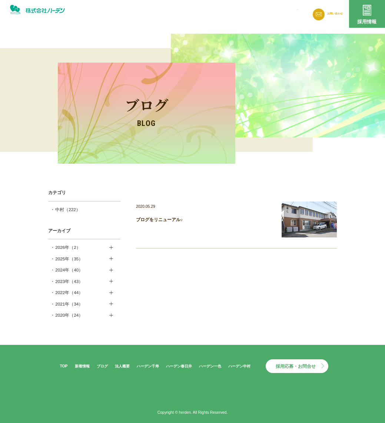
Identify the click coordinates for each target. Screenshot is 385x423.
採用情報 (366, 21)
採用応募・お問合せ (296, 366)
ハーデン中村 (239, 366)
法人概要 (257, 13)
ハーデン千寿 (148, 366)
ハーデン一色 (210, 366)
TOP (63, 366)
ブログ (232, 13)
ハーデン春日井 (179, 366)
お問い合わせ (332, 13)
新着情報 (207, 13)
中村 (67, 209)
